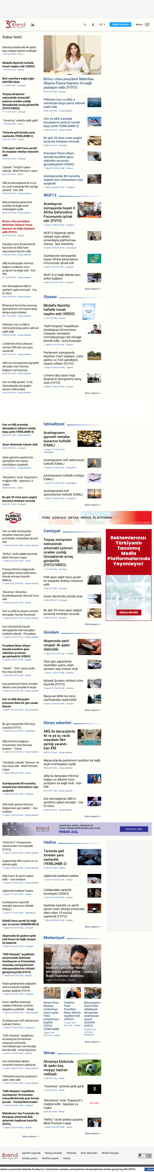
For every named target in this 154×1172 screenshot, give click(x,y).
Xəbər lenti (12, 37)
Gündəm (51, 632)
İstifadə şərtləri (29, 1158)
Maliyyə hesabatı (53, 1153)
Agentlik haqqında (31, 1153)
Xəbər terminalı (120, 24)
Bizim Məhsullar (89, 1153)
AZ (101, 24)
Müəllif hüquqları (110, 1153)
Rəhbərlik (71, 1153)
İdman (49, 1052)
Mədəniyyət (54, 937)
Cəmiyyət (52, 531)
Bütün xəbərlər (92, 289)
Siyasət (50, 296)
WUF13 (50, 195)
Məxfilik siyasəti (50, 1158)
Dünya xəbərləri (57, 722)
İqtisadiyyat (54, 424)
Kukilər (66, 1158)
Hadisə (50, 842)
